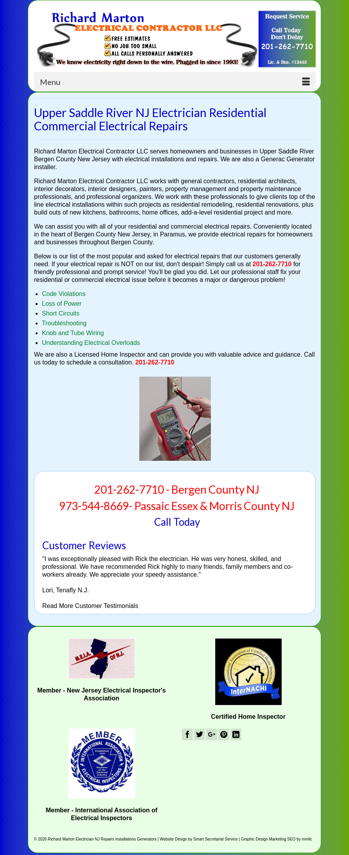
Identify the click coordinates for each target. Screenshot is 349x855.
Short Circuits (60, 313)
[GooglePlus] (211, 735)
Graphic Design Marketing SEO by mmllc (276, 839)
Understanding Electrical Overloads (91, 342)
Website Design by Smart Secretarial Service (198, 839)
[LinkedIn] (235, 735)
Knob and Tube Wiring (73, 333)
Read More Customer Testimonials (90, 605)
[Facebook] (187, 735)
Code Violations (64, 293)
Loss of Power (61, 303)
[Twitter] (199, 735)
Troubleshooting (64, 323)
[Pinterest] (223, 735)
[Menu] (175, 82)
